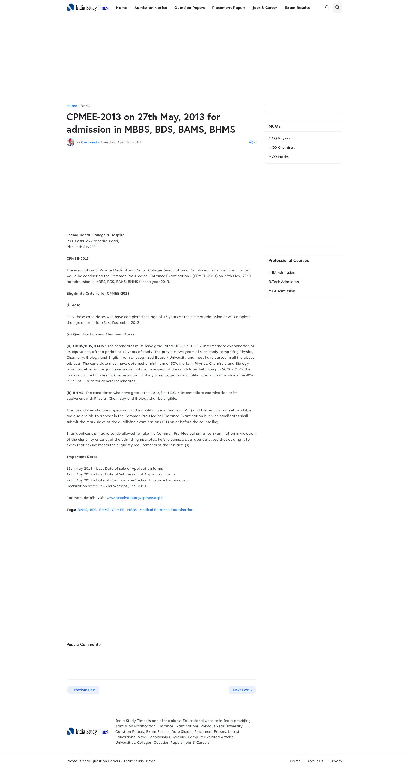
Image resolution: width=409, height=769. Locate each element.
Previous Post (84, 690)
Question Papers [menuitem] (189, 7)
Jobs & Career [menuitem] (265, 7)
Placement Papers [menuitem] (228, 7)
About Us (315, 761)
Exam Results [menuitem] (297, 7)
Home (72, 106)
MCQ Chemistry (282, 147)
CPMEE (118, 510)
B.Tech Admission (284, 281)
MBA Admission (282, 272)
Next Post (241, 690)
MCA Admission (282, 291)
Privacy (336, 761)
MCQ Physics (280, 138)
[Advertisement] (204, 59)
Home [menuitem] (121, 7)
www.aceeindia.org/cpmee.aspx (135, 498)
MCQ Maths (279, 157)
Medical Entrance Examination (166, 510)
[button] (327, 8)
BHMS (104, 510)
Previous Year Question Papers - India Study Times (111, 761)
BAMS (85, 106)
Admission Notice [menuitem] (150, 7)
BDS (93, 510)
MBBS (132, 510)
